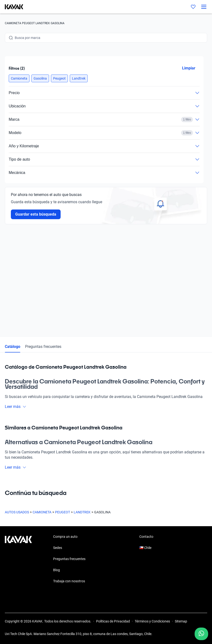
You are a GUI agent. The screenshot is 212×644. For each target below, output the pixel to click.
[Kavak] (11, 6)
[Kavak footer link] (18, 559)
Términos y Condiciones (152, 621)
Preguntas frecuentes (43, 346)
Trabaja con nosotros (69, 581)
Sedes (57, 548)
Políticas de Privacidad (113, 621)
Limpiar (188, 68)
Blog (56, 570)
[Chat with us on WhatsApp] (201, 633)
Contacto (146, 537)
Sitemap (181, 621)
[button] (19, 78)
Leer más (15, 406)
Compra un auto (65, 537)
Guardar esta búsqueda (35, 214)
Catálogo (12, 346)
